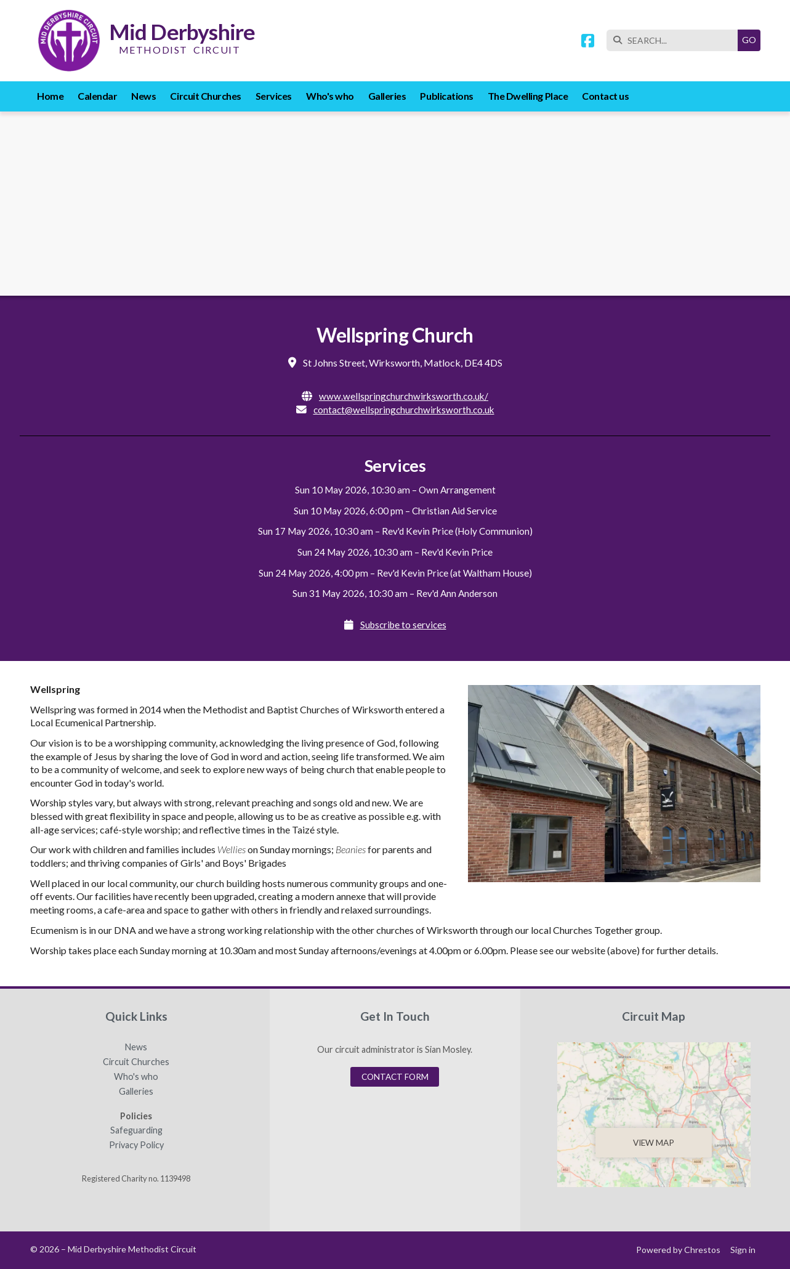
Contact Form (395, 1077)
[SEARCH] (675, 40)
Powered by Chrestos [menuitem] (678, 1249)
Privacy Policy (136, 1145)
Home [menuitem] (50, 96)
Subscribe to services (403, 624)
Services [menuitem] (274, 96)
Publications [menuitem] (446, 96)
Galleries (136, 1092)
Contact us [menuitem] (605, 96)
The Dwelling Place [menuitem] (528, 96)
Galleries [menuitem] (387, 96)
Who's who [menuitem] (330, 96)
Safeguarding (136, 1130)
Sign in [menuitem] (743, 1249)
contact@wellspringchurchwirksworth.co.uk (403, 409)
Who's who (136, 1077)
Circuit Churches (136, 1062)
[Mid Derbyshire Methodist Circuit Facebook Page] (587, 42)
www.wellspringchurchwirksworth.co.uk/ (403, 396)
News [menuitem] (143, 96)
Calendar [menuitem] (97, 96)
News (136, 1047)
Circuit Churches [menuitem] (205, 96)
